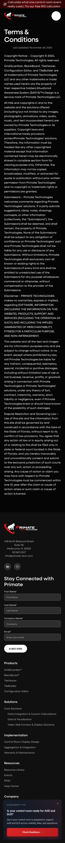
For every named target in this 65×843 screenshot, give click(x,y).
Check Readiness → (32, 832)
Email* (7, 631)
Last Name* (10, 604)
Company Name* (13, 618)
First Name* (10, 591)
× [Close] (58, 803)
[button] (56, 16)
